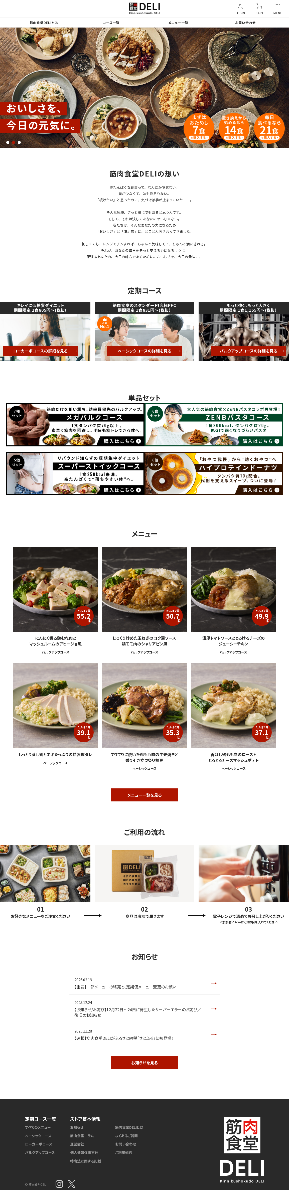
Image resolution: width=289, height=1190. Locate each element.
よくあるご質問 (126, 1135)
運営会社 (77, 1143)
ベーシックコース (38, 1135)
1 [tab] (7, 142)
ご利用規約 (123, 1152)
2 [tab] (13, 142)
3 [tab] (19, 142)
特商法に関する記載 (85, 1160)
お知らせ (76, 1127)
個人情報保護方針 (84, 1152)
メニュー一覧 (178, 22)
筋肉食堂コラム (82, 1135)
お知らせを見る (144, 1063)
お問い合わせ (245, 22)
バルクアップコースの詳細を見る (248, 351)
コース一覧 (111, 22)
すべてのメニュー (38, 1127)
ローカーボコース (38, 1143)
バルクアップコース (40, 1152)
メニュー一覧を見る (144, 795)
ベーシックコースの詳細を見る (144, 351)
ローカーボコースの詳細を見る (40, 351)
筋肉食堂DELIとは (44, 22)
